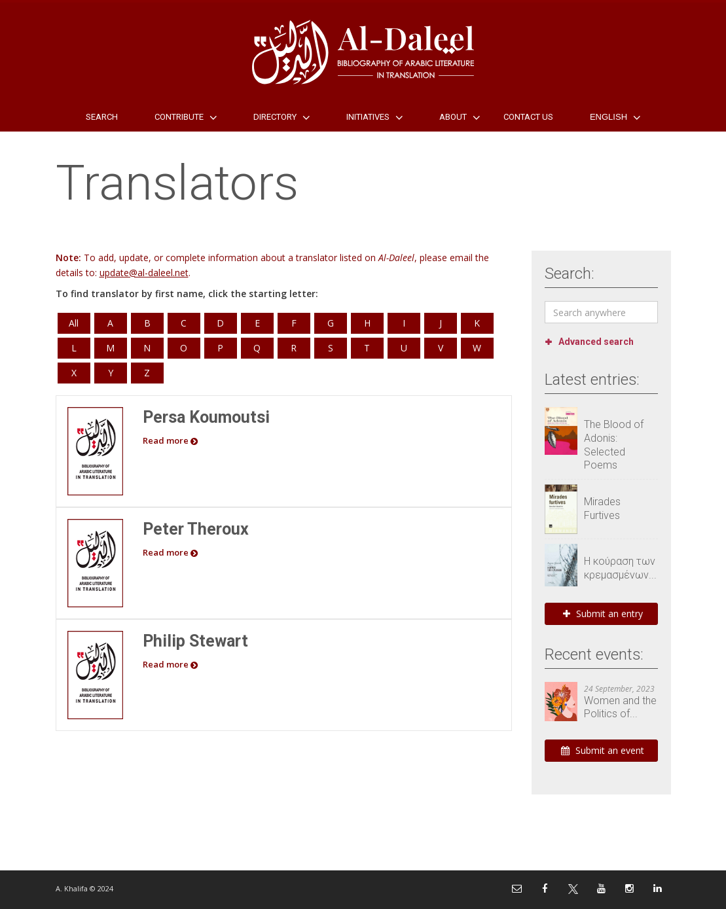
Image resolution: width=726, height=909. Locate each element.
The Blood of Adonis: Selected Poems (614, 444)
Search (102, 117)
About (453, 117)
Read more (170, 440)
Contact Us (528, 117)
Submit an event (602, 750)
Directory (275, 117)
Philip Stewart (195, 641)
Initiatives (368, 117)
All (74, 323)
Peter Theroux (196, 529)
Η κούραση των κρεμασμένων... (620, 568)
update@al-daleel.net (144, 272)
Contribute (179, 117)
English (608, 117)
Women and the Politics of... (620, 707)
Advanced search (596, 341)
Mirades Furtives (602, 508)
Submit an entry (603, 613)
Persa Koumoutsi (206, 417)
